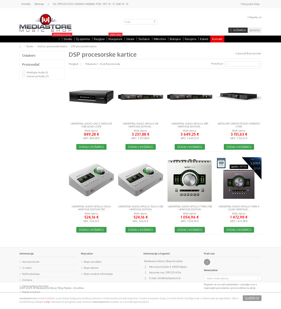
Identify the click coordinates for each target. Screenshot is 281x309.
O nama (26, 267)
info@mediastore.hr (169, 278)
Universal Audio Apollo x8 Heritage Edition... (140, 125)
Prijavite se (254, 17)
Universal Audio (38, 76)
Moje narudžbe (92, 261)
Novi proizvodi (30, 261)
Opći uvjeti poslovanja (35, 286)
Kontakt (25, 3)
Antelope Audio (37, 72)
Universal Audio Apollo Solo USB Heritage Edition (140, 208)
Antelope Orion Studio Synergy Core (239, 125)
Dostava (27, 279)
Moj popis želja (250, 3)
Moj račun (87, 253)
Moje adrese (91, 267)
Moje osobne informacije (98, 273)
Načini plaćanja (31, 273)
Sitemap (39, 3)
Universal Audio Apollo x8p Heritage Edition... (189, 125)
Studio (29, 46)
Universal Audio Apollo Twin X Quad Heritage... (239, 208)
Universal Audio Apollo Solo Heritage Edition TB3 (91, 208)
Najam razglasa (31, 292)
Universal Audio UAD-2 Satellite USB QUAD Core (91, 125)
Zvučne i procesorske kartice (52, 46)
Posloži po (217, 63)
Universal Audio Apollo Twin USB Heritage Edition (190, 208)
